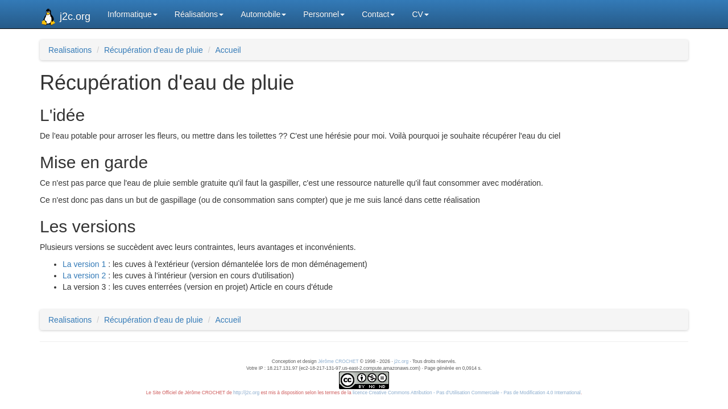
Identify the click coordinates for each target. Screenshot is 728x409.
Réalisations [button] (199, 14)
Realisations (70, 50)
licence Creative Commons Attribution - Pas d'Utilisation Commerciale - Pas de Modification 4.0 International (467, 392)
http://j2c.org (246, 392)
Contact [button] (378, 14)
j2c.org (65, 17)
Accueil (228, 50)
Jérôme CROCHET (338, 361)
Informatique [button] (132, 14)
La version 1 (84, 264)
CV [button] (420, 14)
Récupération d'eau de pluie (153, 50)
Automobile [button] (263, 14)
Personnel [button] (324, 14)
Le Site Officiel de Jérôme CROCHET (185, 392)
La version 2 (84, 275)
